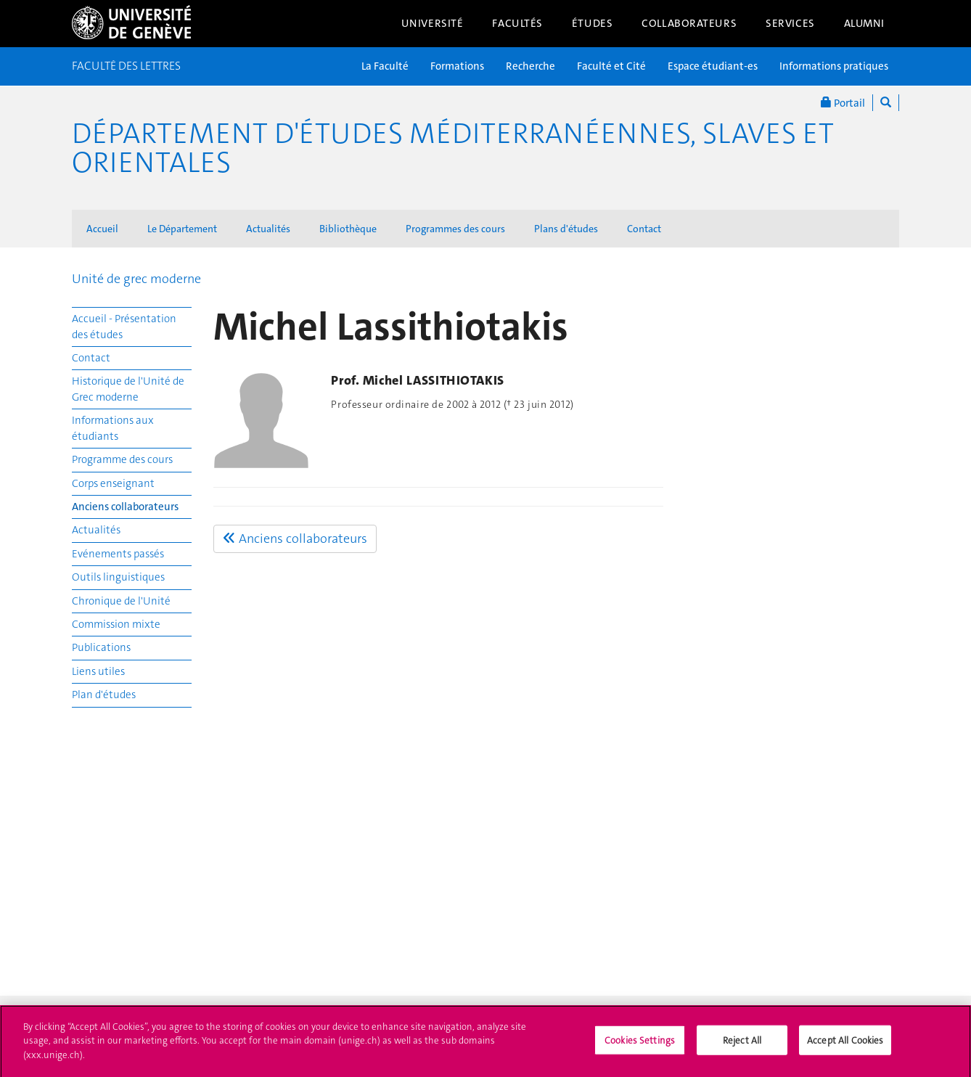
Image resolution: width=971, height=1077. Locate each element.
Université (432, 23)
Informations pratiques (833, 66)
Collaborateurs (689, 23)
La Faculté (385, 66)
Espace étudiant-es (713, 66)
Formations (457, 66)
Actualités (268, 228)
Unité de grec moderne (136, 278)
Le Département (182, 228)
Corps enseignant (113, 483)
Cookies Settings (640, 1045)
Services (790, 23)
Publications (101, 647)
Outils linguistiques (118, 577)
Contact (644, 228)
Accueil (102, 228)
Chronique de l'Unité (121, 601)
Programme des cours (122, 459)
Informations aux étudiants (113, 428)
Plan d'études (104, 694)
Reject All (742, 1045)
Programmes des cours (455, 228)
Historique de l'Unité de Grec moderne (128, 389)
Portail (843, 102)
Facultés (517, 23)
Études (592, 23)
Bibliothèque (348, 228)
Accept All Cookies (845, 1045)
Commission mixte (116, 624)
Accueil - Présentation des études (124, 326)
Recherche (530, 66)
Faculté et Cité (611, 66)
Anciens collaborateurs (125, 506)
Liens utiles (98, 671)
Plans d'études (566, 228)
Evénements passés (118, 553)
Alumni (864, 23)
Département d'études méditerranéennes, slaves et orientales (453, 148)
